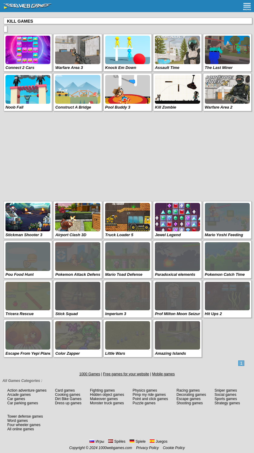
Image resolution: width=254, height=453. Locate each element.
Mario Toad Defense (123, 274)
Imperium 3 (115, 313)
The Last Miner (219, 67)
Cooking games (67, 395)
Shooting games (189, 403)
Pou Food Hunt (19, 274)
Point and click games (150, 399)
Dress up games (68, 403)
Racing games (188, 390)
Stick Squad (66, 313)
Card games (65, 390)
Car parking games (22, 403)
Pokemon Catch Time (225, 274)
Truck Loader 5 (119, 235)
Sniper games (226, 390)
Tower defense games (25, 416)
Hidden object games (107, 395)
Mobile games (163, 374)
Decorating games (191, 395)
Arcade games (19, 395)
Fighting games (102, 390)
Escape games (188, 399)
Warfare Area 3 (69, 67)
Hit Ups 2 (213, 313)
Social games (225, 395)
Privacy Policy (147, 448)
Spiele (137, 441)
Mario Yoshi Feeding (224, 235)
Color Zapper (67, 353)
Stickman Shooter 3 (23, 235)
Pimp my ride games (149, 395)
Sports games (226, 399)
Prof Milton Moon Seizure (178, 313)
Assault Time (167, 67)
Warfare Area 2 (218, 107)
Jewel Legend (168, 235)
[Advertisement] (127, 155)
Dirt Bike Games (68, 399)
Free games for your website (126, 374)
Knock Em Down (120, 67)
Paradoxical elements (175, 274)
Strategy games (227, 403)
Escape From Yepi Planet (28, 353)
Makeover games (104, 399)
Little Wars (115, 353)
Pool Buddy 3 (117, 107)
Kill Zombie (165, 107)
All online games (20, 429)
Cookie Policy (174, 448)
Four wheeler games (23, 425)
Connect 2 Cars (19, 67)
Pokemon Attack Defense (78, 274)
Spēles (116, 441)
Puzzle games (144, 403)
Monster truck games (107, 403)
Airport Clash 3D (70, 235)
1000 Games (89, 374)
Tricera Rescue (19, 313)
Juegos (159, 441)
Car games (16, 399)
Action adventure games (26, 390)
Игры (96, 441)
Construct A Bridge (73, 107)
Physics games (145, 390)
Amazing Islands (170, 353)
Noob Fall (14, 107)
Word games (17, 421)
